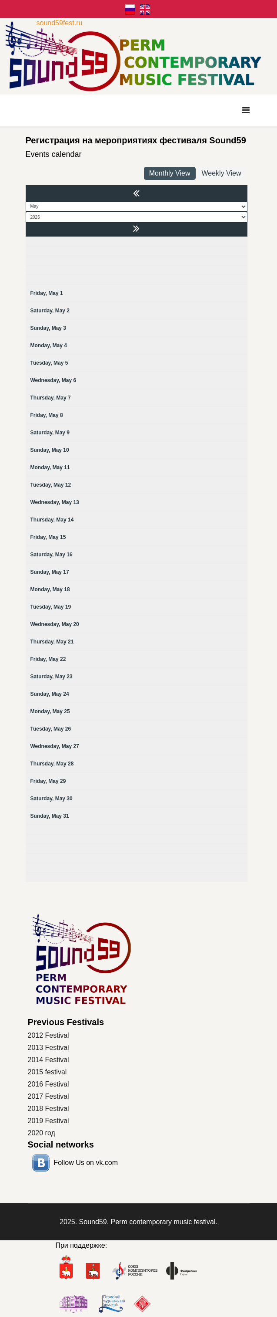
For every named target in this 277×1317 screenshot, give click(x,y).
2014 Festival (48, 1059)
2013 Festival (48, 1047)
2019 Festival (48, 1120)
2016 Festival (48, 1084)
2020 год (41, 1133)
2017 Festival (48, 1096)
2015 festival (47, 1072)
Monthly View (169, 173)
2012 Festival (48, 1035)
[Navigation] (246, 110)
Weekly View (221, 173)
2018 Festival (48, 1108)
